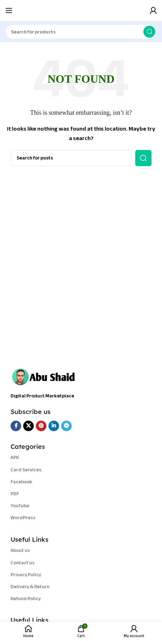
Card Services (26, 470)
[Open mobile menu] (9, 11)
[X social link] (28, 426)
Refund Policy (26, 598)
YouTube (20, 505)
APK (15, 457)
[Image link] (46, 376)
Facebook (21, 481)
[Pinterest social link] (41, 426)
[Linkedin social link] (53, 426)
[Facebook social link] (16, 426)
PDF (15, 493)
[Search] (81, 31)
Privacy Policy (26, 574)
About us (20, 550)
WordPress (23, 517)
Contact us (22, 562)
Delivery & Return (30, 586)
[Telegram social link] (66, 426)
